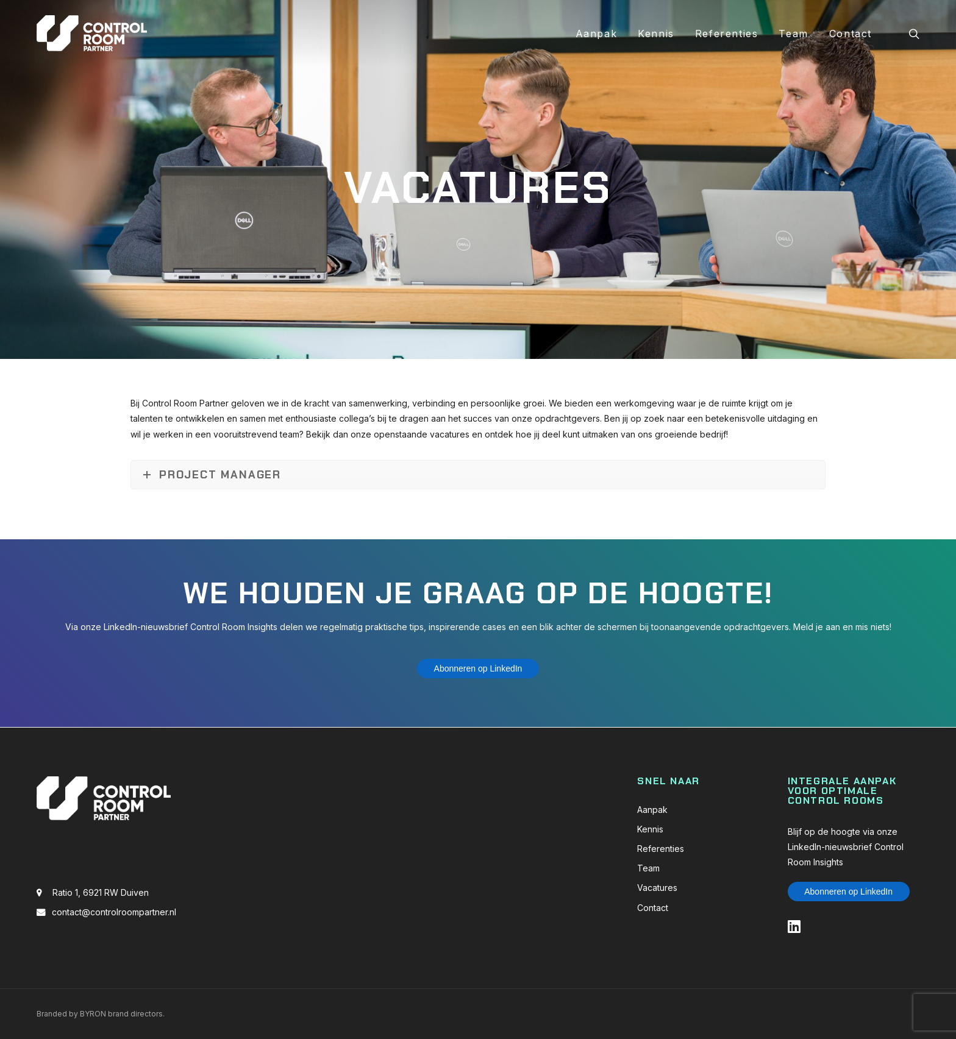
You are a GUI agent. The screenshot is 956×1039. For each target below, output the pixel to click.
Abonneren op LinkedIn (478, 668)
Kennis (656, 33)
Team (793, 33)
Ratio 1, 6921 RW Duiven (100, 892)
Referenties (726, 33)
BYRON (93, 1013)
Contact (850, 33)
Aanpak (597, 33)
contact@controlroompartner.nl (114, 912)
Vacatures (657, 887)
